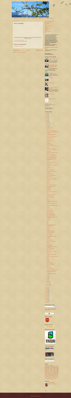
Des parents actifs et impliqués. (50, 175)
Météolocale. (47, 27)
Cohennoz (51, 372)
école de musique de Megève (49, 375)
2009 (46, 114)
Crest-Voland (47, 369)
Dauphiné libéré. (47, 23)
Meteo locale (41, 18)
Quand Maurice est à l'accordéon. (51, 148)
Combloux (46, 372)
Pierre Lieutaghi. (48, 187)
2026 (46, 302)
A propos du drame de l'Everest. (51, 241)
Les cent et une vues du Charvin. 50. (51, 191)
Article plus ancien (39, 50)
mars (47, 125)
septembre (48, 281)
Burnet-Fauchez (52, 382)
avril (47, 126)
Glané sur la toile (18, 41)
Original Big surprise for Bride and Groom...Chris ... (51, 159)
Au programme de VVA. (49, 140)
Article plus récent (16, 50)
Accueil (15, 18)
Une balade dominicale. (49, 137)
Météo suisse (34, 18)
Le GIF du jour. (48, 219)
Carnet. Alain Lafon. (49, 211)
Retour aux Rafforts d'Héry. (50, 248)
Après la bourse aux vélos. (50, 197)
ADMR (56, 372)
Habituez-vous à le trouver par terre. (51, 251)
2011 (46, 117)
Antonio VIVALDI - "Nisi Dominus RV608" (52, 256)
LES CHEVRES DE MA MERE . (50, 194)
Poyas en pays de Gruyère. (50, 264)
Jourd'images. (48, 172)
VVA (20, 18)
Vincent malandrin (52, 373)
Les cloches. (48, 207)
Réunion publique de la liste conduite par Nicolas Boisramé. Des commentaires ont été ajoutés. (53, 66)
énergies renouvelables (52, 378)
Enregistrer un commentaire (19, 46)
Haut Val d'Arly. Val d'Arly (53, 366)
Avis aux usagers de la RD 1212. (51, 186)
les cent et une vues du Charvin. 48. (51, 179)
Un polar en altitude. (49, 233)
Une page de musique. (48, 107)
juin (47, 277)
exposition (46, 373)
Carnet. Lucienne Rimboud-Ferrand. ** (51, 154)
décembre (48, 285)
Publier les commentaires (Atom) (21, 52)
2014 (46, 121)
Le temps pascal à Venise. (50, 210)
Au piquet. (47, 147)
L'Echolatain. (21, 4)
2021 (46, 295)
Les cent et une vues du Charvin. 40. (51, 130)
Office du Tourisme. (47, 28)
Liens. (24, 18)
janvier (48, 122)
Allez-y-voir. (48, 168)
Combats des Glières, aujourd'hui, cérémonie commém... (51, 134)
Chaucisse (47, 365)
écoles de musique (47, 378)
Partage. (47, 198)
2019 (46, 292)
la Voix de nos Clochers (53, 374)
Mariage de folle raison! (49, 195)
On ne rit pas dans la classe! (50, 232)
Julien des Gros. (48, 250)
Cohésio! (47, 260)
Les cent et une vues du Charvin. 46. (51, 162)
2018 (46, 291)
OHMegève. (46, 29)
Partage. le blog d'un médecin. (50, 215)
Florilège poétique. (49, 163)
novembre (48, 284)
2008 (46, 113)
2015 (46, 287)
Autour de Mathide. (49, 245)
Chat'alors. (47, 141)
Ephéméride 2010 (50, 367)
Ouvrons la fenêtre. (51, 82)
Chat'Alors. (48, 242)
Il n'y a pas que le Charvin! (50, 268)
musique (54, 369)
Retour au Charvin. (49, 267)
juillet (47, 278)
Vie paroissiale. (48, 151)
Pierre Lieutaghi (24, 41)
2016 (46, 288)
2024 (46, 299)
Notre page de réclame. (49, 239)
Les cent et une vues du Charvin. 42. (51, 145)
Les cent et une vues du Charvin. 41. (51, 136)
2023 (46, 298)
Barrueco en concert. (49, 176)
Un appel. (47, 129)
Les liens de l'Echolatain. (48, 22)
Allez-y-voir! (48, 183)
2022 (46, 296)
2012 (46, 118)
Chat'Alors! (48, 228)
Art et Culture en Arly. (48, 310)
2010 (46, 116)
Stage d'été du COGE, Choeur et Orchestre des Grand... (51, 225)
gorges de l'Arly (48, 370)
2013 (46, 120)
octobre (48, 282)
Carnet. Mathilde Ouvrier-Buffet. (50, 214)
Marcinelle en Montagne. (49, 263)
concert (54, 368)
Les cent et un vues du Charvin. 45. (51, 157)
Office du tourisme (50, 18)
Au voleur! (47, 259)
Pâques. (47, 223)
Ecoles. (46, 24)
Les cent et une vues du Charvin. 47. (51, 171)
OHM (29, 18)
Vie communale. (48, 167)
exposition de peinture (54, 371)
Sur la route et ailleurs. (49, 144)
